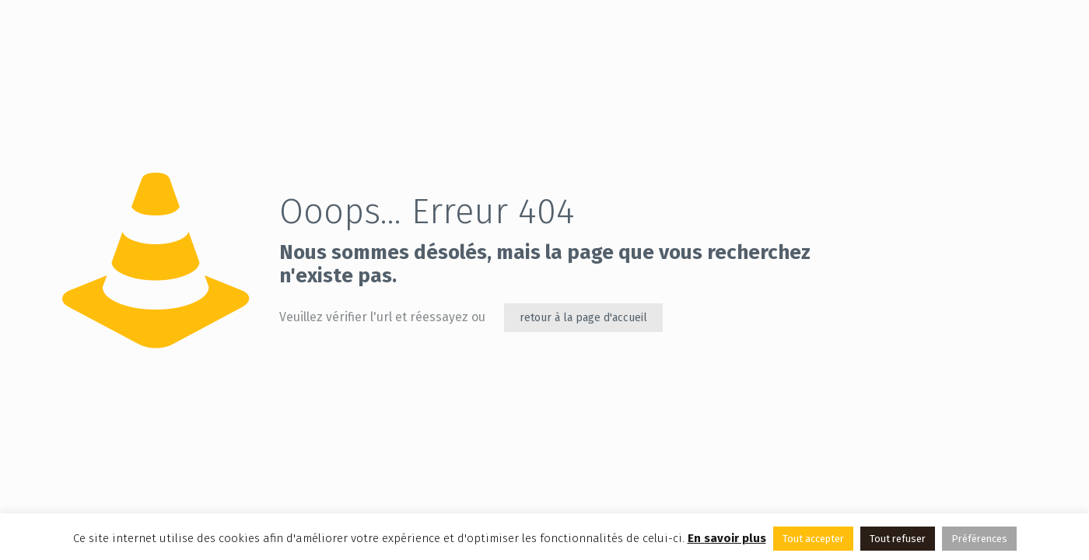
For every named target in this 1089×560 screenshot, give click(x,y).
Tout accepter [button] (813, 538)
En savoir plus (727, 538)
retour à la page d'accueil (583, 317)
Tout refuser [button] (898, 538)
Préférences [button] (979, 538)
